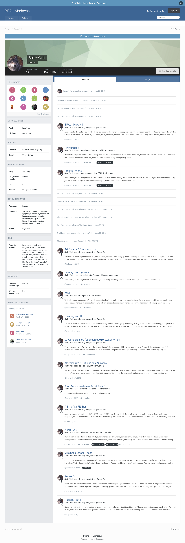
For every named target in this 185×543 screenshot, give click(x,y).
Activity (25, 18)
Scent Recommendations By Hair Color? (85, 386)
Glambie (60, 241)
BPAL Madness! (17, 11)
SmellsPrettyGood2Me (24, 314)
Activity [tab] (85, 79)
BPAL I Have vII (74, 124)
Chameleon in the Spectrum (89, 209)
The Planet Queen (86, 225)
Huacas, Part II (73, 316)
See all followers (43, 114)
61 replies (88, 185)
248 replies (83, 444)
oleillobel (82, 193)
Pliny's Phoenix (72, 147)
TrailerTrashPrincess (23, 340)
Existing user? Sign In (156, 11)
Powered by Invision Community (92, 539)
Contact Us (97, 536)
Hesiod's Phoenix (73, 170)
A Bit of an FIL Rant (76, 406)
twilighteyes (61, 100)
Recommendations (109, 275)
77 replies (88, 308)
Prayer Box (71, 476)
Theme (87, 536)
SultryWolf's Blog (99, 127)
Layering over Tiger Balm (77, 272)
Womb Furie (71, 429)
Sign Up (174, 11)
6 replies (85, 284)
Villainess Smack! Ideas (78, 452)
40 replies (85, 398)
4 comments (89, 355)
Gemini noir (20, 331)
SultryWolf (67, 91)
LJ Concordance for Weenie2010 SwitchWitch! (92, 339)
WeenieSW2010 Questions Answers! (86, 363)
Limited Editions (94, 295)
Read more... (102, 3)
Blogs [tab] (147, 79)
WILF (68, 292)
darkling (60, 108)
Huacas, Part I (73, 499)
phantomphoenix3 (23, 323)
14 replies (88, 162)
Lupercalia (106, 432)
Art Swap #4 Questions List (81, 249)
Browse (11, 18)
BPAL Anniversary (107, 150)
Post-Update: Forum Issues (94, 36)
